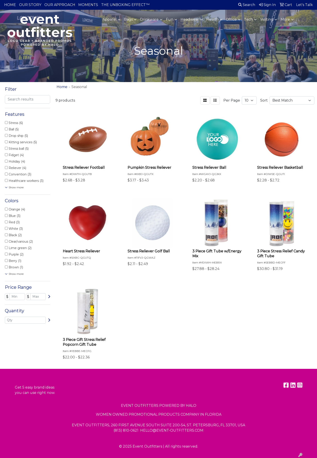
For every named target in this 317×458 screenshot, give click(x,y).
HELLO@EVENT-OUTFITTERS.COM (171, 430)
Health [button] (212, 19)
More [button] (285, 19)
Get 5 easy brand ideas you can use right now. (35, 390)
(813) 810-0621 (126, 430)
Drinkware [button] (149, 19)
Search (246, 5)
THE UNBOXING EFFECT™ (125, 5)
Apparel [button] (109, 19)
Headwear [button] (190, 19)
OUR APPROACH (59, 5)
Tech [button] (248, 19)
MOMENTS (88, 5)
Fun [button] (169, 19)
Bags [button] (128, 19)
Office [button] (231, 19)
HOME (10, 5)
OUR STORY (30, 5)
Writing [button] (266, 19)
